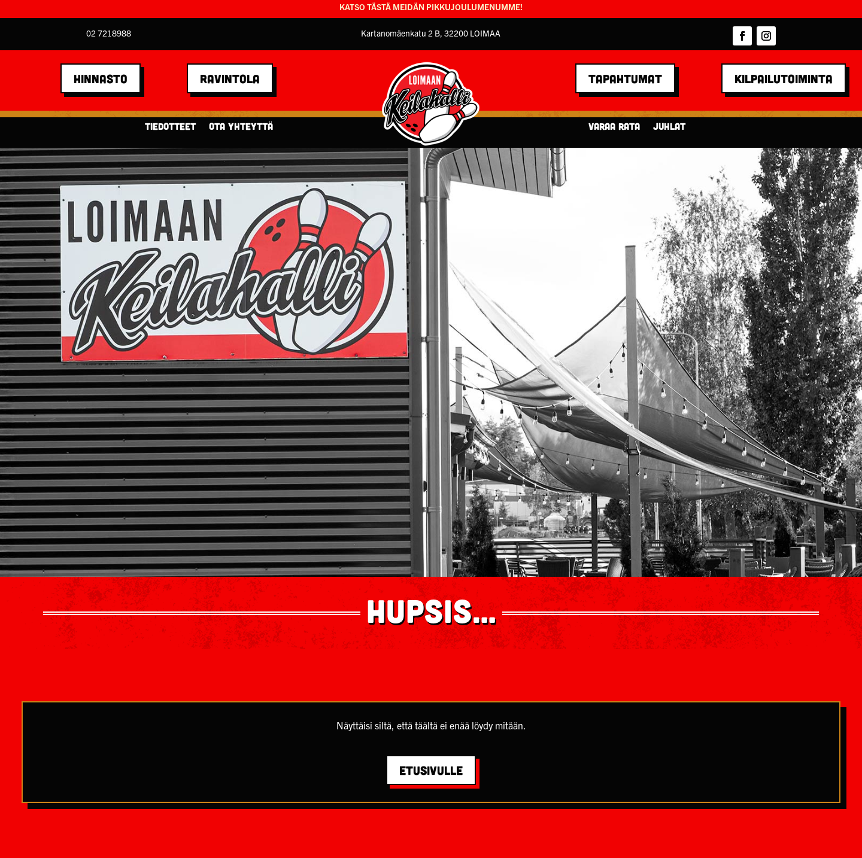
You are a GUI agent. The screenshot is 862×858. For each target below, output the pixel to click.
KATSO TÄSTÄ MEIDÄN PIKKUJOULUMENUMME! (431, 6)
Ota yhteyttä (241, 127)
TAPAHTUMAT (625, 78)
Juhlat (669, 127)
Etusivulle (431, 770)
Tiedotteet (170, 127)
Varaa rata (614, 127)
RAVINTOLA (230, 78)
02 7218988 (108, 33)
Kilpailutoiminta (783, 78)
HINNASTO (101, 78)
